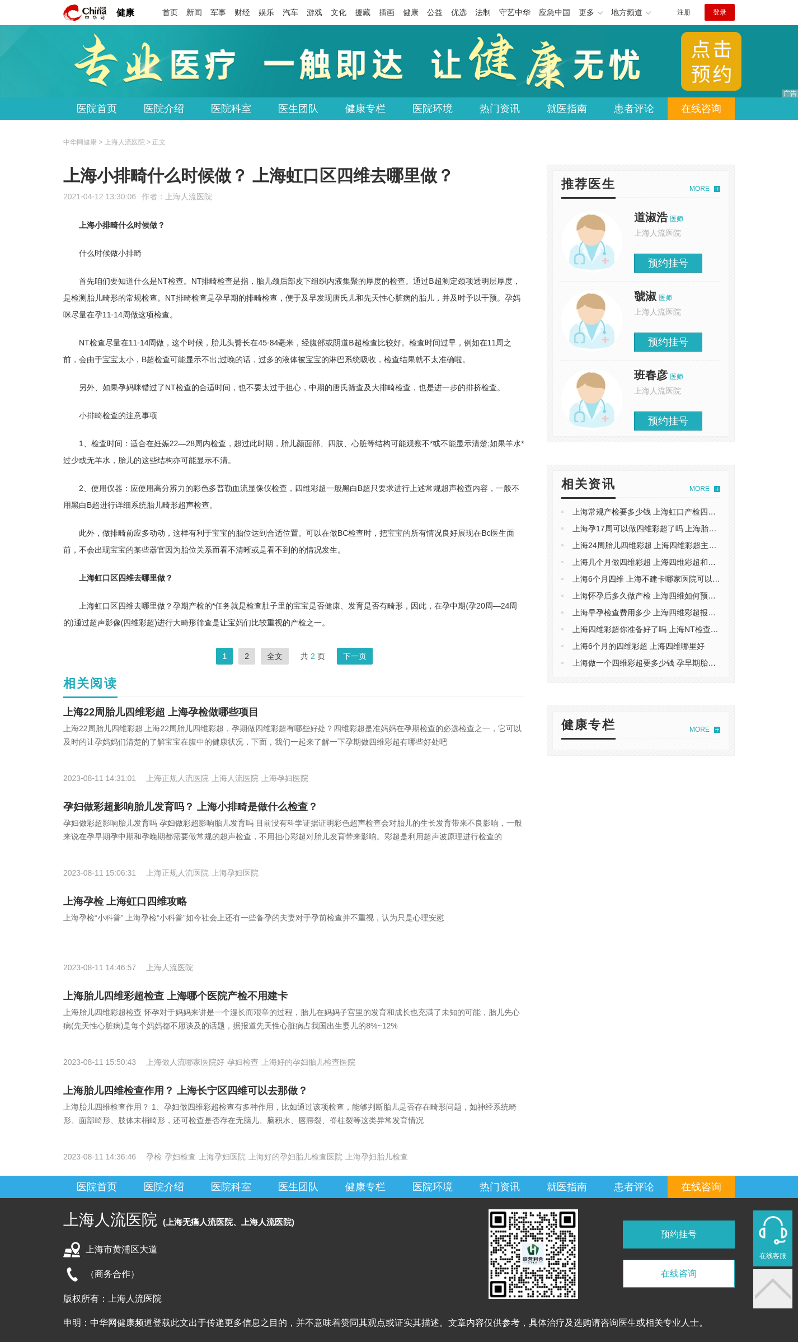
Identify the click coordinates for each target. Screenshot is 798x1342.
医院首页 (97, 108)
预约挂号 (668, 263)
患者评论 (634, 108)
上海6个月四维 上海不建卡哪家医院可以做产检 (654, 578)
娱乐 (266, 12)
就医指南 (567, 108)
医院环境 (432, 108)
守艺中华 (515, 12)
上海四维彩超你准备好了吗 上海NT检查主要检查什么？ (669, 629)
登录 (719, 12)
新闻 (194, 12)
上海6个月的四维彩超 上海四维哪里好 (638, 646)
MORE (699, 189)
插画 (387, 12)
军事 (218, 12)
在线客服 (772, 1256)
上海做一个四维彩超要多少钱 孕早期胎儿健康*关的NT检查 (674, 662)
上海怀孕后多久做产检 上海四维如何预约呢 (648, 595)
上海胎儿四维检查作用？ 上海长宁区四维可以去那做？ (185, 1090)
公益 (435, 12)
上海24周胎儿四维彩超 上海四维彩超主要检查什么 (660, 545)
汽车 (290, 12)
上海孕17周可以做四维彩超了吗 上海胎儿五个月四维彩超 (671, 528)
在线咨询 (701, 108)
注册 (684, 12)
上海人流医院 (188, 196)
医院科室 (231, 108)
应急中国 (554, 12)
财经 (242, 12)
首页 (170, 12)
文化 (338, 12)
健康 (125, 12)
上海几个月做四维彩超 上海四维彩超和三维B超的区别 (666, 562)
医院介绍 (164, 108)
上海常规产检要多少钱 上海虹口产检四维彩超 (651, 511)
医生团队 (298, 108)
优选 (459, 12)
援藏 (362, 12)
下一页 (355, 656)
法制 (483, 12)
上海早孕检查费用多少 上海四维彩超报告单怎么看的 (663, 612)
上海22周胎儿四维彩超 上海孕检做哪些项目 (161, 712)
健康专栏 (365, 108)
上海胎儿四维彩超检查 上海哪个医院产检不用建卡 (175, 996)
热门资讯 (500, 108)
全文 (275, 656)
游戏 (314, 12)
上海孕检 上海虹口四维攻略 (125, 901)
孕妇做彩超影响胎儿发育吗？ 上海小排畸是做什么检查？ (190, 806)
